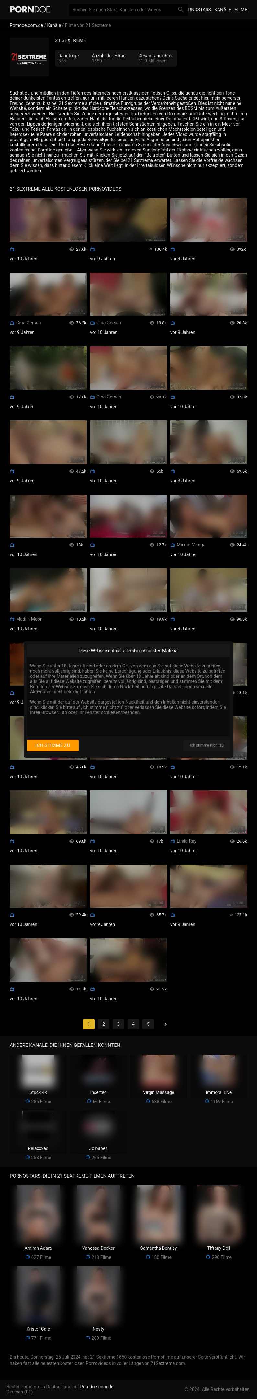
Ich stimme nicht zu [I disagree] (207, 745)
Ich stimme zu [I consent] (52, 745)
